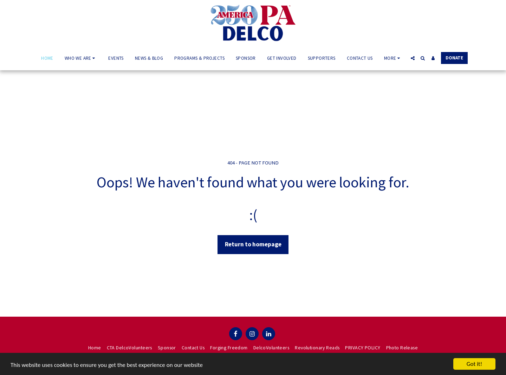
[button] (80, 58)
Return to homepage (253, 244)
